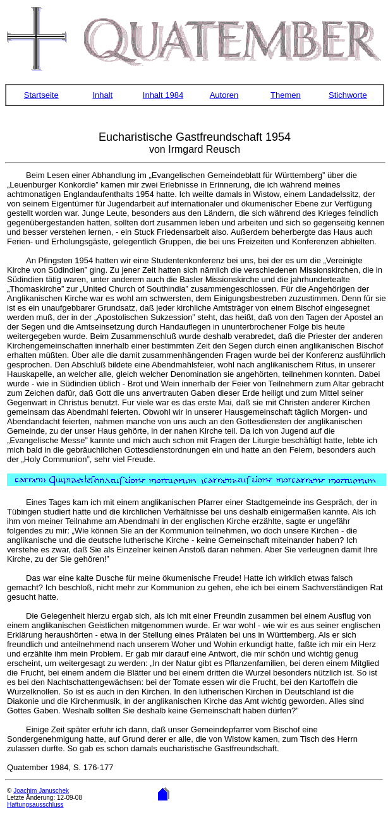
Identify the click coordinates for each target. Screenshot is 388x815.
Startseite (41, 95)
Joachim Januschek (41, 790)
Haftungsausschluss (35, 804)
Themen (285, 95)
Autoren (224, 95)
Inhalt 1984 (163, 95)
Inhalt (102, 95)
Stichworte (348, 95)
